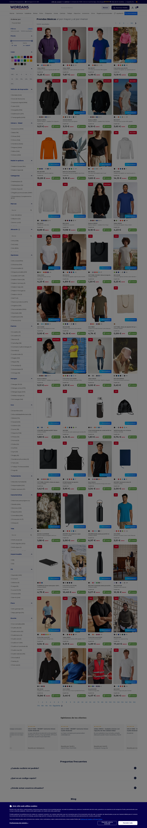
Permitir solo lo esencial (107, 823)
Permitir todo (128, 823)
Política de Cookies (87, 819)
